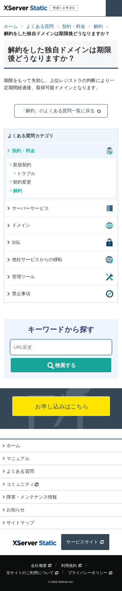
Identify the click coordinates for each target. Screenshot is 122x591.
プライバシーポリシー (90, 572)
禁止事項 (18, 293)
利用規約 (71, 565)
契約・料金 (20, 150)
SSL (13, 242)
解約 (16, 190)
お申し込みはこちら (61, 406)
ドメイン (18, 225)
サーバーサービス (27, 208)
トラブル (24, 173)
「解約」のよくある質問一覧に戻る (61, 110)
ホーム (13, 445)
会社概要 (41, 565)
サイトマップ (20, 522)
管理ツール (20, 276)
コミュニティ (23, 484)
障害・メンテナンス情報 (32, 497)
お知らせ (16, 509)
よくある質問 (20, 471)
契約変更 (21, 182)
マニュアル (18, 458)
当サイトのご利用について (32, 572)
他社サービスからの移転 (34, 259)
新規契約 (21, 164)
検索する (61, 366)
